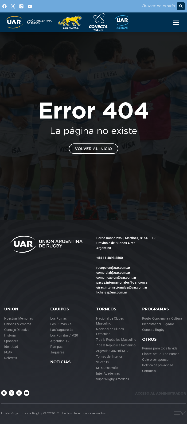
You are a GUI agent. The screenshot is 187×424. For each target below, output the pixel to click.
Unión (11, 309)
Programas (155, 309)
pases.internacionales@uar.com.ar (122, 282)
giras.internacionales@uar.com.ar (121, 287)
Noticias (60, 362)
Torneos (106, 309)
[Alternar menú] (176, 22)
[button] (181, 6)
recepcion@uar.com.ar (113, 267)
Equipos (59, 309)
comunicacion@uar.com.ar (116, 277)
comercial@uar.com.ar (113, 272)
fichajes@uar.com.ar (111, 292)
